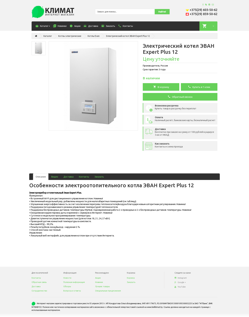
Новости (67, 278)
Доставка (69, 176)
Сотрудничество (39, 291)
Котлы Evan (94, 36)
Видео (54, 176)
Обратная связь (39, 282)
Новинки (99, 282)
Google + (180, 282)
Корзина (131, 278)
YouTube (180, 287)
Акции (98, 278)
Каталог (48, 36)
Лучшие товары (102, 286)
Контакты (84, 176)
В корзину (161, 86)
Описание (41, 176)
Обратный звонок (180, 96)
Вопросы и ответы (72, 291)
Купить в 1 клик (199, 86)
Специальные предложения (108, 291)
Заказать (99, 176)
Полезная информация (74, 282)
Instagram (181, 278)
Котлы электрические (69, 36)
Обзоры (67, 286)
